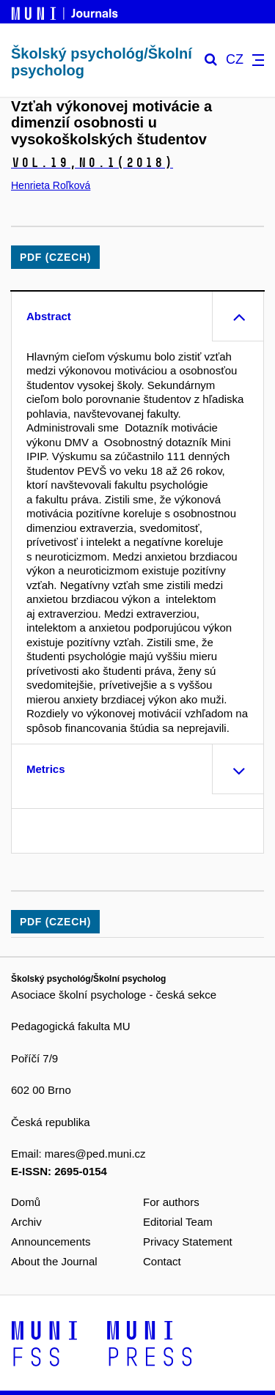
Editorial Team (178, 1221)
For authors (171, 1202)
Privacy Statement (187, 1241)
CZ (234, 60)
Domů (25, 1202)
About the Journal (54, 1261)
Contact (162, 1261)
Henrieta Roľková (50, 185)
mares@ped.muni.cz (95, 1153)
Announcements (50, 1241)
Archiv (26, 1221)
